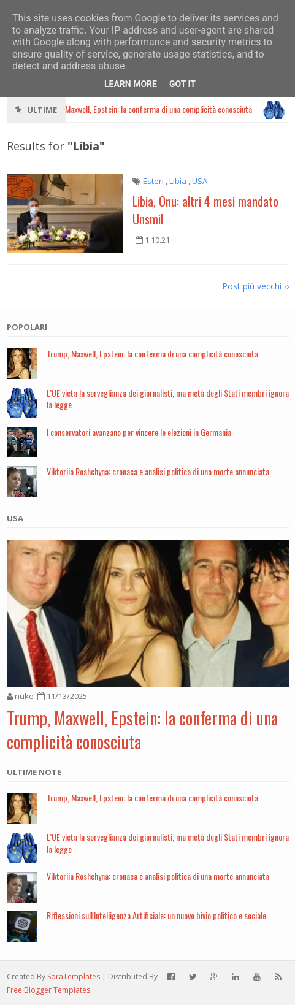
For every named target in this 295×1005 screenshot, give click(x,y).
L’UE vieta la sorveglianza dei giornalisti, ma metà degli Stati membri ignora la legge (168, 398)
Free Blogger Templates (48, 990)
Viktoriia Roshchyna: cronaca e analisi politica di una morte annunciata (158, 471)
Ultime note (34, 772)
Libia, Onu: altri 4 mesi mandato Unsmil (205, 210)
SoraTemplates (73, 976)
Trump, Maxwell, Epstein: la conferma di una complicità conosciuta (152, 353)
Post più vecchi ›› (255, 286)
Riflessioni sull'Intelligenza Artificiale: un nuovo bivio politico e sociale (156, 915)
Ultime (42, 109)
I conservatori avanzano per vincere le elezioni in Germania (139, 432)
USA (15, 518)
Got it (182, 84)
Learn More (130, 84)
